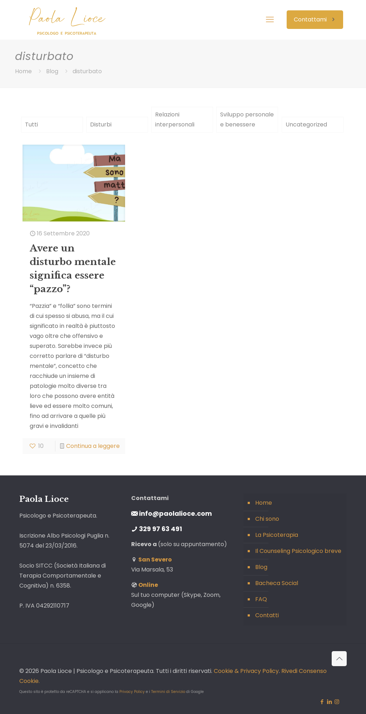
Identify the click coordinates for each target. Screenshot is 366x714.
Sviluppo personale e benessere (247, 119)
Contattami (315, 19)
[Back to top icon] (339, 658)
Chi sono (267, 519)
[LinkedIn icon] (329, 701)
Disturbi (101, 124)
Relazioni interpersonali (174, 119)
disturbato (87, 71)
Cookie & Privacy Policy (246, 671)
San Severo (155, 559)
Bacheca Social (276, 583)
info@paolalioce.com (175, 513)
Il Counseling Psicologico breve (298, 551)
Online (148, 585)
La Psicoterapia (276, 535)
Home (23, 71)
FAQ (261, 599)
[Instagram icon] (337, 701)
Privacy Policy (132, 691)
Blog (52, 71)
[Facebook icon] (322, 701)
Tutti (31, 124)
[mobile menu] (270, 20)
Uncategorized (306, 124)
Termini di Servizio (168, 691)
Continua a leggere (93, 446)
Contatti (267, 615)
